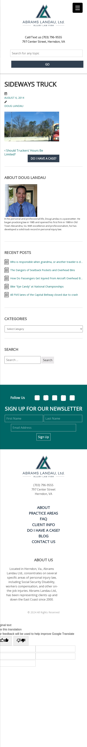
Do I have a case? (43, 158)
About (43, 507)
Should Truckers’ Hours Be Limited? (23, 152)
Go (47, 64)
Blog (43, 535)
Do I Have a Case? (43, 530)
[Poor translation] (20, 641)
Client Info (43, 524)
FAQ (43, 518)
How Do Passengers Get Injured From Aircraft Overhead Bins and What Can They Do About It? (46, 278)
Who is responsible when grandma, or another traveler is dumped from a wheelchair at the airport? (46, 262)
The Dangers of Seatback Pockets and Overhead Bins (42, 270)
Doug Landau (13, 106)
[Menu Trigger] (78, 8)
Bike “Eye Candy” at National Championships (37, 286)
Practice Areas (43, 513)
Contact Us (43, 541)
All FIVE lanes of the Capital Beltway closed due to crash (44, 294)
